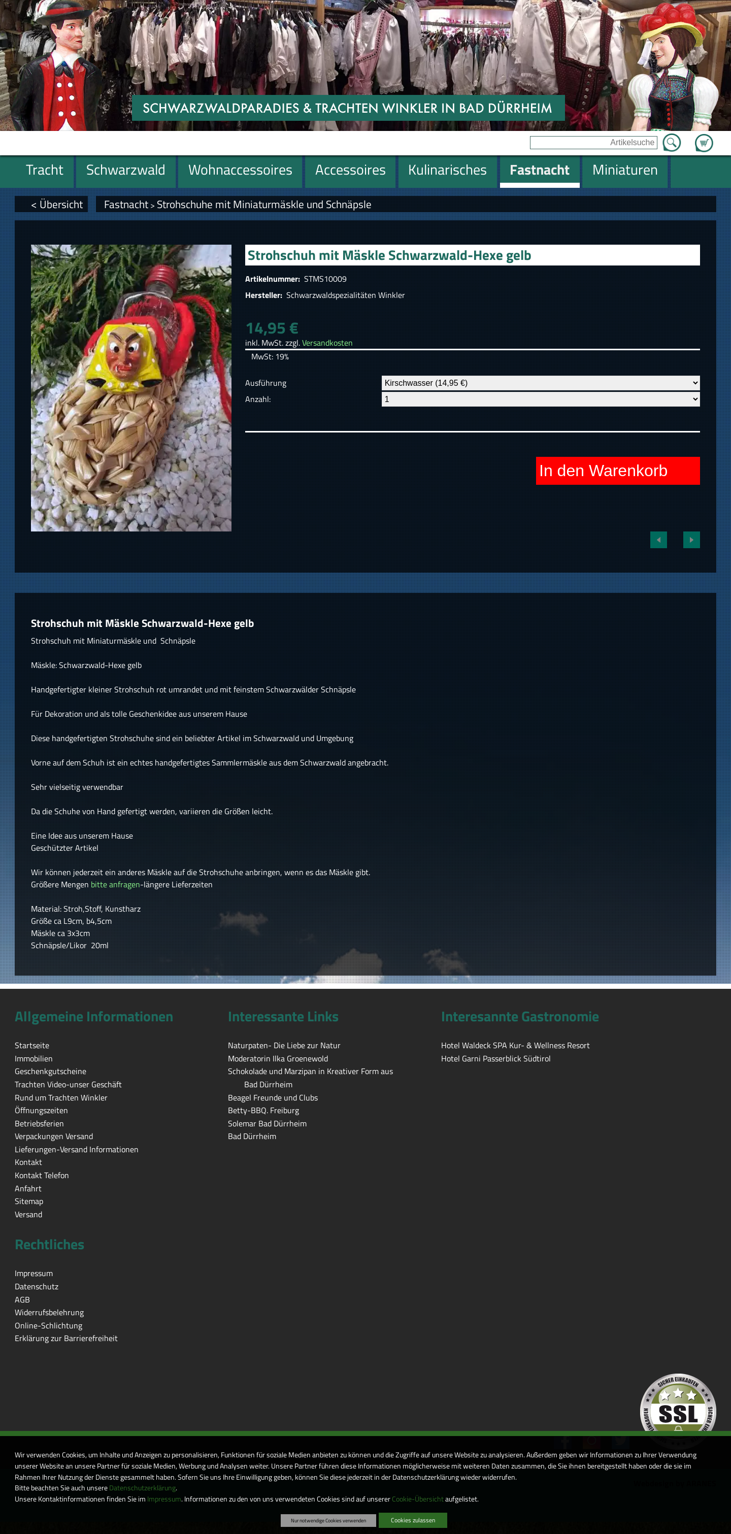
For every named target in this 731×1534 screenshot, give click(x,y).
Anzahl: (258, 399)
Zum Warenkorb (704, 137)
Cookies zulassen (413, 1520)
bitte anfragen (115, 884)
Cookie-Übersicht (418, 1499)
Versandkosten (327, 343)
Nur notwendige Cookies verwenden (328, 1520)
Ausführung (265, 383)
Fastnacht (126, 204)
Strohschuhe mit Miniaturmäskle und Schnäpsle (264, 204)
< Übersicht (57, 204)
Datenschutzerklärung (142, 1487)
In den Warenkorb (603, 470)
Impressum (164, 1499)
